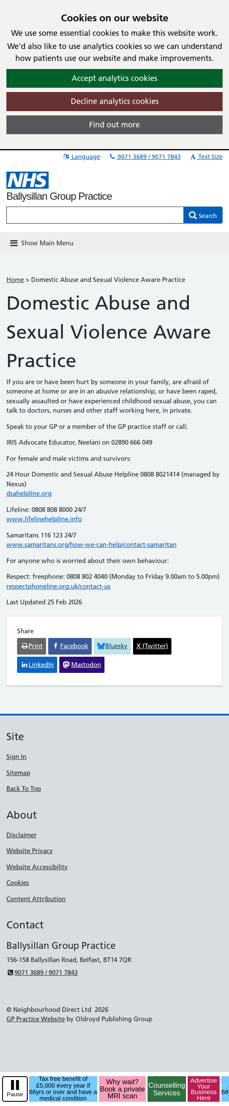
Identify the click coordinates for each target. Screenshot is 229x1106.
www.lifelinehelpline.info (44, 519)
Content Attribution (36, 899)
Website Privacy (29, 851)
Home (15, 280)
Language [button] (81, 157)
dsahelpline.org (29, 493)
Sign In (16, 757)
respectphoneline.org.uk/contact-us (58, 586)
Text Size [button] (206, 157)
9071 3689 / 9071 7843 (144, 157)
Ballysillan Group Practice (59, 196)
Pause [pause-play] (15, 1094)
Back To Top (23, 788)
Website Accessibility (37, 867)
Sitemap (18, 773)
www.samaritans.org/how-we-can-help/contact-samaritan (91, 544)
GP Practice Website (35, 1019)
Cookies (17, 883)
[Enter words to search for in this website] (95, 215)
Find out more (114, 124)
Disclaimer (21, 835)
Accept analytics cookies (114, 78)
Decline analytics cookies (115, 101)
